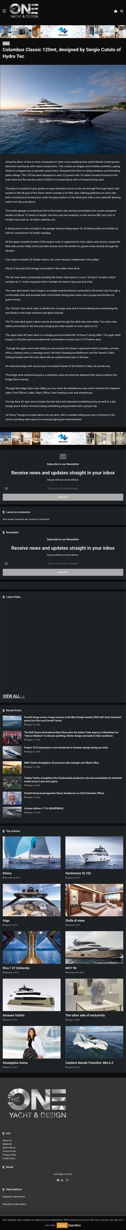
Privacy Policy (9, 1154)
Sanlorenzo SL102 (79, 873)
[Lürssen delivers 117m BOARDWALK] (12, 813)
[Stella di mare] (94, 900)
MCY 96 (71, 968)
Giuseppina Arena (16, 1063)
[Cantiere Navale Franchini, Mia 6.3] (94, 1042)
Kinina (7, 873)
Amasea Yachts (15, 1015)
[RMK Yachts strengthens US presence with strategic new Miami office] (12, 767)
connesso (19, 519)
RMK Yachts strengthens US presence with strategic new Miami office (61, 762)
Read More (74, 1225)
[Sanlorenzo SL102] (94, 852)
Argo (6, 920)
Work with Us (9, 1147)
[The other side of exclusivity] (94, 995)
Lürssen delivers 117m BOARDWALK (44, 808)
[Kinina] (32, 852)
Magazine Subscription (14, 1196)
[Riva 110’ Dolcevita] (32, 947)
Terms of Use (9, 1151)
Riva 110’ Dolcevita (17, 968)
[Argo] (32, 900)
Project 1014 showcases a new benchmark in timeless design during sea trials (66, 747)
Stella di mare (75, 920)
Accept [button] (62, 1225)
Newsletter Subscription (14, 1204)
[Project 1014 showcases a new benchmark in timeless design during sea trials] (12, 752)
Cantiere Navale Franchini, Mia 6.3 (91, 1063)
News (6, 43)
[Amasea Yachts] (32, 995)
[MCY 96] (94, 947)
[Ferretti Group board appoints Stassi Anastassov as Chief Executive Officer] (12, 798)
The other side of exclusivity (87, 1015)
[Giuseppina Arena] (32, 1042)
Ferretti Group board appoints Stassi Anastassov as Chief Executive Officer (64, 793)
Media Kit (7, 1144)
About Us (7, 1140)
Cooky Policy (9, 1158)
